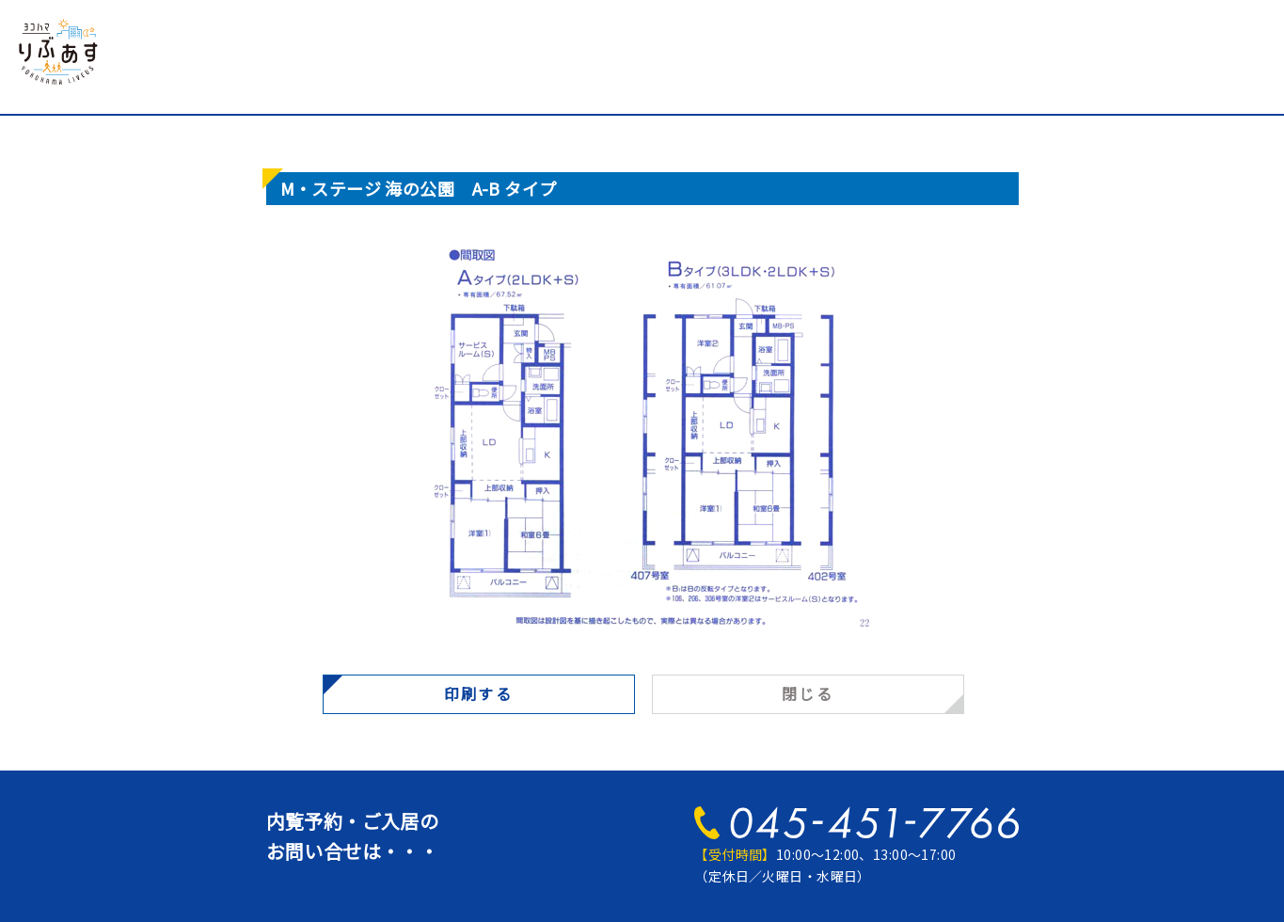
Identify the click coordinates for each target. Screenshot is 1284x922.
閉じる (807, 693)
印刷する (479, 693)
